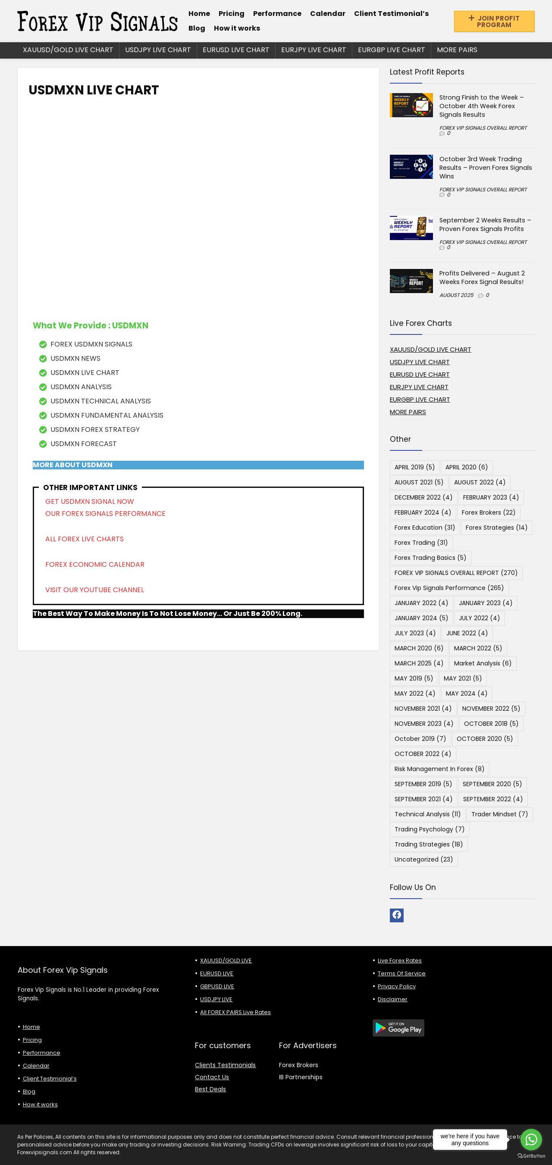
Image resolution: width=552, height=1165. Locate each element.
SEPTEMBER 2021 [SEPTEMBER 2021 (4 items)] (424, 799)
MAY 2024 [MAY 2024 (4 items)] (467, 693)
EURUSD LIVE (216, 973)
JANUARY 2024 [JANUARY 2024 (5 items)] (421, 618)
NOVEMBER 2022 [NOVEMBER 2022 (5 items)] (491, 708)
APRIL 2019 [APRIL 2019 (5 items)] (415, 467)
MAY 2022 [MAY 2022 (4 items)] (415, 693)
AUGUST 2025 (456, 295)
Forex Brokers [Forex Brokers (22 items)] (489, 512)
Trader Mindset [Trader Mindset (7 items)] (499, 814)
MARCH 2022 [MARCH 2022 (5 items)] (478, 648)
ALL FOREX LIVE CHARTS (84, 539)
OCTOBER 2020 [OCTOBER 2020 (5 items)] (485, 738)
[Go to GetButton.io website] (531, 1156)
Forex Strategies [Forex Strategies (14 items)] (497, 527)
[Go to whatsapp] (531, 1139)
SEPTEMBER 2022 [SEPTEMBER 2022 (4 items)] (493, 799)
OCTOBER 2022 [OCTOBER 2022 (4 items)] (423, 754)
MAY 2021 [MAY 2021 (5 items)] (463, 678)
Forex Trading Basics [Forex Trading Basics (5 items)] (431, 557)
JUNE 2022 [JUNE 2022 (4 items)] (467, 633)
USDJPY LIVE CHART (158, 50)
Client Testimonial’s (391, 14)
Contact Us (212, 1077)
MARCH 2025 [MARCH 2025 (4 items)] (419, 663)
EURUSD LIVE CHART (236, 50)
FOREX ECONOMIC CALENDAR (94, 564)
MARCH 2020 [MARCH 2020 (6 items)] (419, 648)
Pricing (232, 14)
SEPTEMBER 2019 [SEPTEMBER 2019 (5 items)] (423, 784)
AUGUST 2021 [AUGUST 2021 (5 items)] (419, 482)
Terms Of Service (402, 973)
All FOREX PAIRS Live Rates (235, 1012)
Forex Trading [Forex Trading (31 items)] (421, 542)
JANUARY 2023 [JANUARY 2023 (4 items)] (486, 603)
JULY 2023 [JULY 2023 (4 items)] (415, 633)
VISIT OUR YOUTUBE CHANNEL (94, 590)
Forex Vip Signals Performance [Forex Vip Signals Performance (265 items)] (449, 588)
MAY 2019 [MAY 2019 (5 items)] (414, 678)
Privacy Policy (397, 986)
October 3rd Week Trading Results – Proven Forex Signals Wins (485, 168)
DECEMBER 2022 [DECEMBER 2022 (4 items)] (424, 497)
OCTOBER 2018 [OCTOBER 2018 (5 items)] (491, 723)
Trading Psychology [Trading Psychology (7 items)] (430, 829)
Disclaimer (393, 999)
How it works (237, 28)
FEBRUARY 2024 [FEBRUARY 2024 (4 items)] (423, 512)
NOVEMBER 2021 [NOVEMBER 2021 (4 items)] (423, 708)
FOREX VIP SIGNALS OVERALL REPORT (483, 127)
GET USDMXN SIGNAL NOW (89, 501)
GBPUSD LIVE (217, 986)
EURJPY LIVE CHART (313, 50)
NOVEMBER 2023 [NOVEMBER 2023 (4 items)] (424, 723)
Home (199, 14)
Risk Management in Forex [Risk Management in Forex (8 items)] (440, 769)
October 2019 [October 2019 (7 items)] (420, 738)
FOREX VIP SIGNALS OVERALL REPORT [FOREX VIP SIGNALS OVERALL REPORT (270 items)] (456, 572)
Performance (277, 14)
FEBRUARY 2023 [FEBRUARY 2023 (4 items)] (491, 497)
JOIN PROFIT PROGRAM (494, 21)
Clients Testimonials (225, 1065)
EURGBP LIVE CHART (391, 50)
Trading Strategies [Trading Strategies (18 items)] (429, 844)
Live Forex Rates (400, 960)
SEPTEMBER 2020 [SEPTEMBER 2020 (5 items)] (492, 784)
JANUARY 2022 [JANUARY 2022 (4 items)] (421, 603)
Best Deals (210, 1089)
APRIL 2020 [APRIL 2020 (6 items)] (466, 467)
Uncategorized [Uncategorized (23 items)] (424, 859)
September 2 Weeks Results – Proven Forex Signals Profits (485, 224)
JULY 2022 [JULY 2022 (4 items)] (479, 618)
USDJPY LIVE (216, 999)
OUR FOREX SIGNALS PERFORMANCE (105, 513)
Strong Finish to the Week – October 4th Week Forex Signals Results (481, 106)
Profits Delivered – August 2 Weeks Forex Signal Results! (482, 277)
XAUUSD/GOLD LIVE (226, 960)
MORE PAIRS (457, 50)
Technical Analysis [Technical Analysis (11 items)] (428, 814)
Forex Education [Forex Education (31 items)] (425, 527)
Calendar (327, 14)
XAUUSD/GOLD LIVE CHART (68, 50)
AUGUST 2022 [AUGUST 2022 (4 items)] (480, 482)
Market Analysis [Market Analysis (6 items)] (483, 663)
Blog (196, 28)
